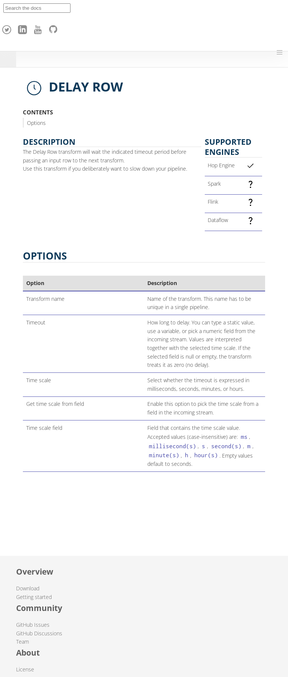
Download (27, 588)
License (25, 669)
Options (36, 122)
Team (22, 641)
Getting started (34, 596)
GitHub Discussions (39, 633)
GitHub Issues (33, 624)
